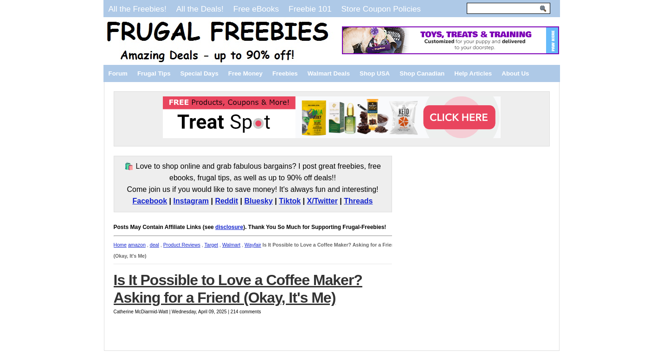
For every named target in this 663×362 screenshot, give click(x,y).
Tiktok (290, 201)
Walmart (231, 245)
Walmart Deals (329, 73)
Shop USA (375, 73)
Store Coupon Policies (381, 8)
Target (211, 245)
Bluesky (259, 201)
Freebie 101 (310, 8)
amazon (137, 245)
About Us (515, 73)
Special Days (199, 73)
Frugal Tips (154, 73)
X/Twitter (322, 201)
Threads (358, 201)
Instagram (191, 201)
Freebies (285, 73)
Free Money (245, 73)
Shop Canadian (421, 73)
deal (154, 245)
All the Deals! (200, 8)
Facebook (149, 201)
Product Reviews (181, 245)
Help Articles (473, 73)
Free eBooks (256, 8)
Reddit (226, 201)
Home (120, 245)
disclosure (229, 227)
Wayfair (253, 245)
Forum (118, 73)
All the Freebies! (138, 8)
